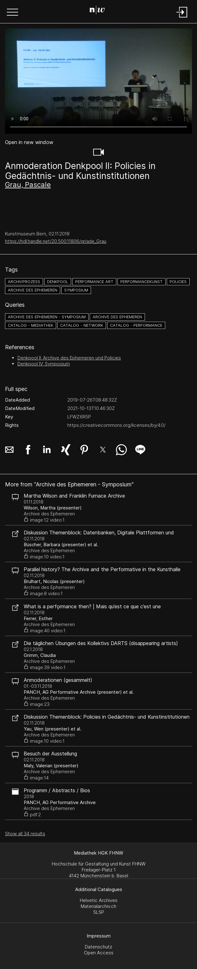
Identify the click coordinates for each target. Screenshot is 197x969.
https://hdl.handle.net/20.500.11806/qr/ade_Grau (55, 241)
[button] (12, 13)
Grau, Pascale (28, 185)
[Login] (182, 18)
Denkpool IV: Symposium (43, 364)
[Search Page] (97, 11)
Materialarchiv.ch (98, 906)
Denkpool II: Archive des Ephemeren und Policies (69, 358)
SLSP (98, 912)
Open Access (98, 953)
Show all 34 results (25, 833)
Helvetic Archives (99, 900)
